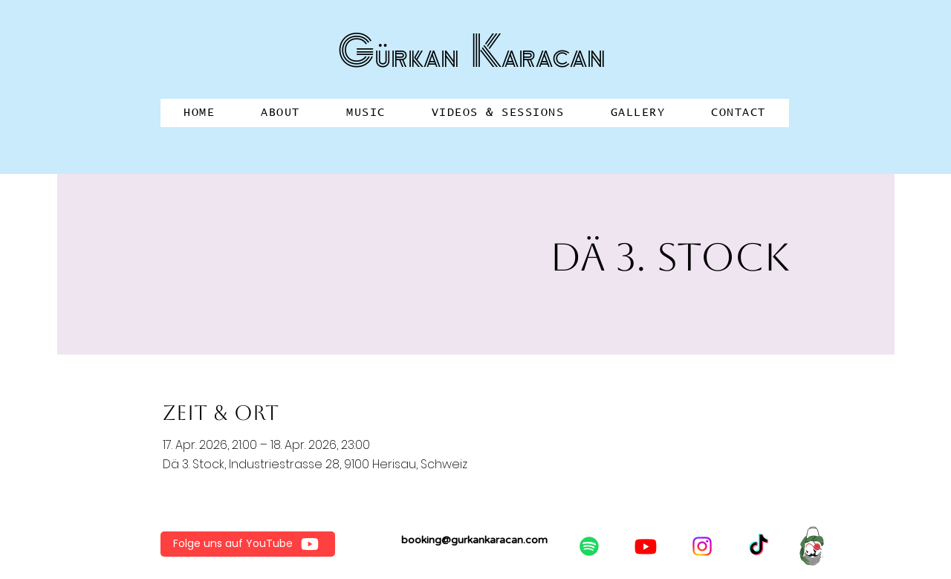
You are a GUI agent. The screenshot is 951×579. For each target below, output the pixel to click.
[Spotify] (589, 546)
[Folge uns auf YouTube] (247, 544)
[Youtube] (645, 546)
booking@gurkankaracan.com (474, 540)
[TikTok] (758, 546)
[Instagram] (702, 546)
